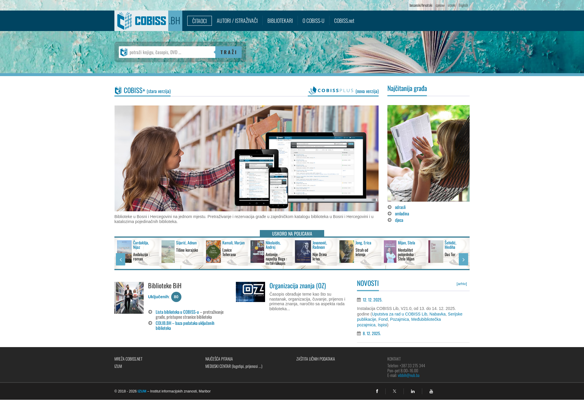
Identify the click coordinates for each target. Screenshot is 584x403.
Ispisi (382, 325)
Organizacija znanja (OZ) (297, 285)
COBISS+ (147, 90)
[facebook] (377, 391)
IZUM (118, 366)
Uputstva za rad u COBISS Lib (399, 314)
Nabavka (438, 314)
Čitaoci (199, 21)
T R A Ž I (228, 52)
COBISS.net (344, 20)
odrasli (400, 207)
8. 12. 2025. (372, 333)
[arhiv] (462, 284)
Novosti (368, 283)
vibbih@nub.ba (408, 375)
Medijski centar (233, 366)
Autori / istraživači (237, 20)
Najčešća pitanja (219, 359)
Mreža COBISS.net (128, 359)
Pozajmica (399, 319)
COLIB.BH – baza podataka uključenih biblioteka (185, 325)
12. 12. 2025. (372, 299)
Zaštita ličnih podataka (315, 359)
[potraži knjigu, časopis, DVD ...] (167, 52)
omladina (402, 213)
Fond (383, 319)
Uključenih (158, 296)
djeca (399, 220)
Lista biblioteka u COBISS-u (177, 311)
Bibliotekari (280, 20)
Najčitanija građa (407, 88)
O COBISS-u (313, 20)
